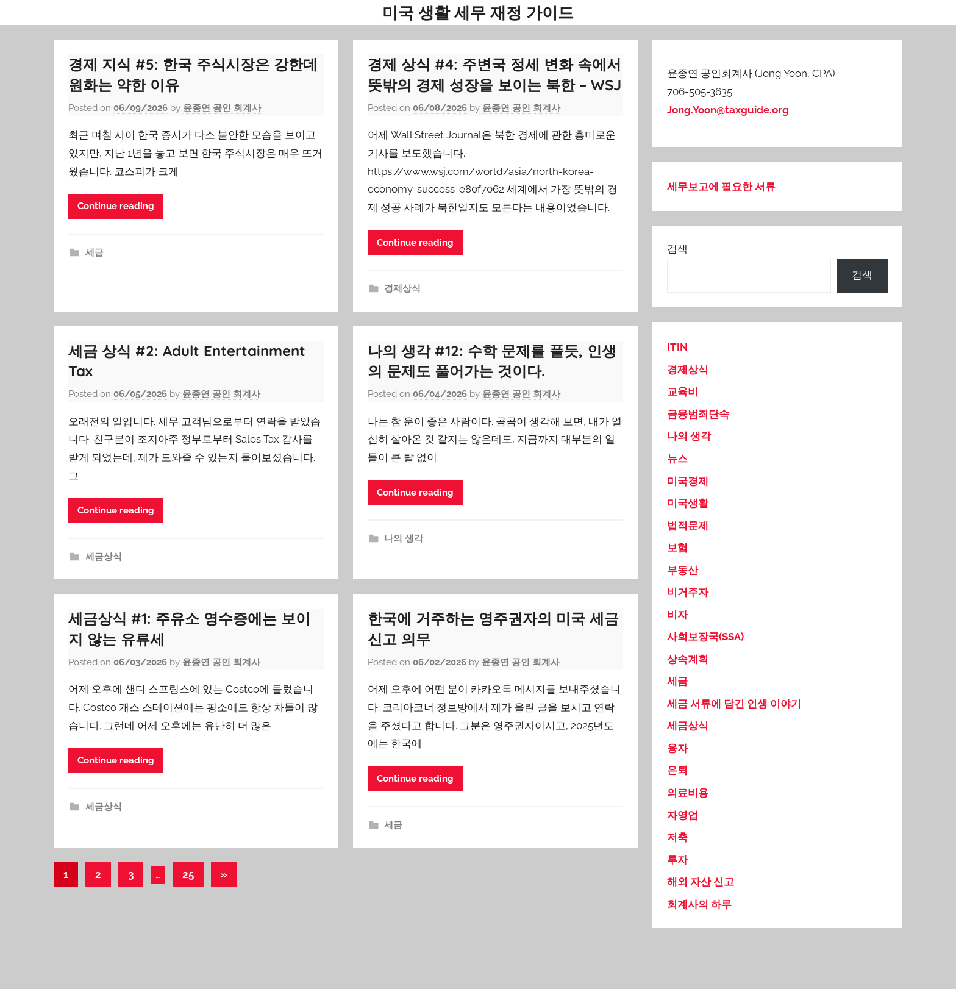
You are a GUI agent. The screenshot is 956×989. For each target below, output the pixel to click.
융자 (677, 748)
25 (188, 874)
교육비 (682, 391)
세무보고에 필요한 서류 (721, 186)
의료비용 (687, 793)
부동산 (682, 570)
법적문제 (687, 525)
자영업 (682, 815)
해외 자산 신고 (700, 882)
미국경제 (687, 481)
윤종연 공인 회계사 (222, 107)
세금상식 (103, 556)
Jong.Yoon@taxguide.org (728, 110)
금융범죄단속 (698, 414)
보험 (677, 547)
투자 (677, 860)
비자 (677, 615)
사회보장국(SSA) (705, 636)
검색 (677, 249)
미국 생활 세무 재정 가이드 (478, 12)
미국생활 (687, 503)
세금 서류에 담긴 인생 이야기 (734, 704)
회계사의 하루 (699, 904)
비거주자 (687, 592)
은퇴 (677, 770)
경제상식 (402, 288)
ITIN (677, 347)
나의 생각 (403, 538)
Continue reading (115, 206)
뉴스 (677, 458)
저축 (677, 837)
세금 (94, 252)
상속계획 (687, 659)
